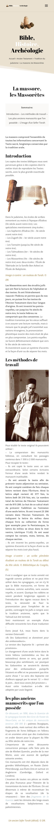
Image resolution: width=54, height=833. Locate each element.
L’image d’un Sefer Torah (32, 122)
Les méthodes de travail (33, 114)
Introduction (12, 114)
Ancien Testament (25, 58)
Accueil (12, 58)
